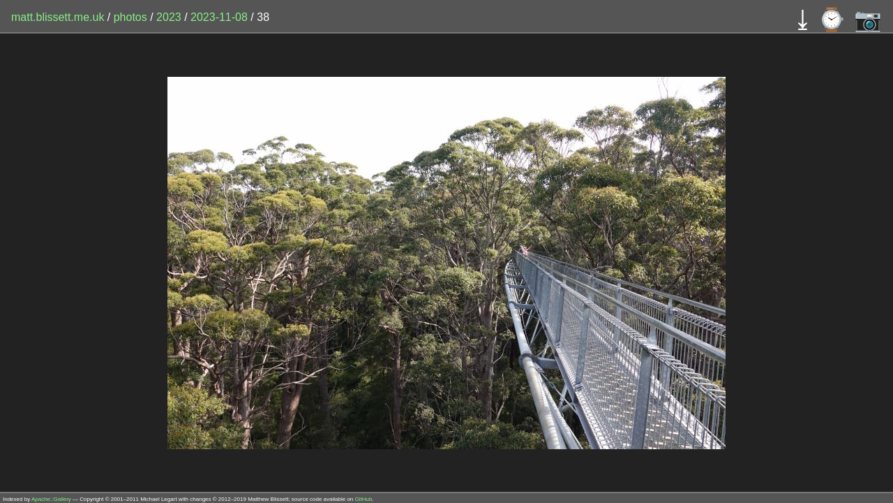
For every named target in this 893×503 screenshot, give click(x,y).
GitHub (364, 499)
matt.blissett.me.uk (57, 17)
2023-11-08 (219, 17)
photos (130, 17)
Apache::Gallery (51, 499)
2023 (168, 17)
